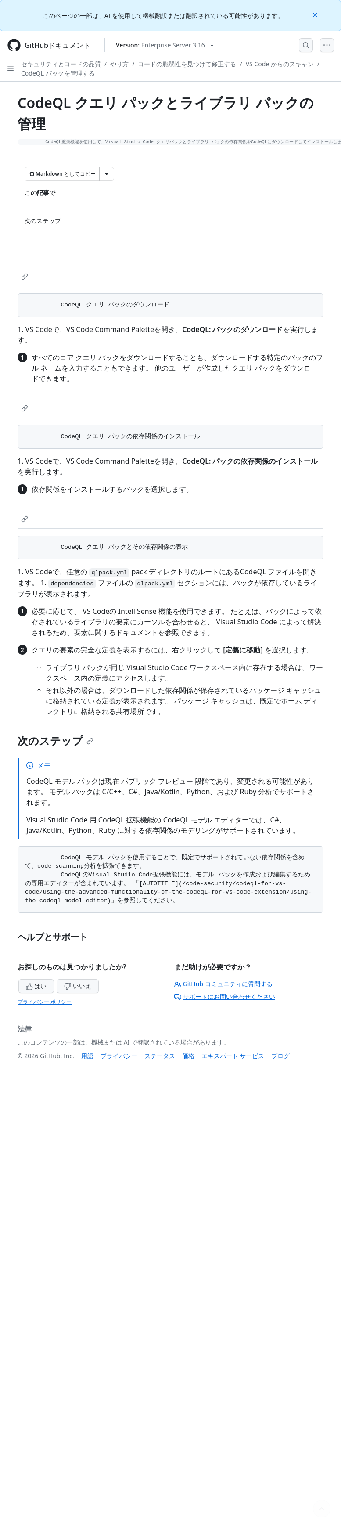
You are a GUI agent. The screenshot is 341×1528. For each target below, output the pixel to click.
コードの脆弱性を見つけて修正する (187, 64)
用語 (87, 1056)
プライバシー (119, 1056)
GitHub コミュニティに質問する (223, 984)
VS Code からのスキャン (280, 64)
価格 (188, 1056)
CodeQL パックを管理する (58, 73)
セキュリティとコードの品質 (61, 64)
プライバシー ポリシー (45, 1001)
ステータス (159, 1056)
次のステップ (55, 740)
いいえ (77, 986)
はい (36, 986)
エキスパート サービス (233, 1056)
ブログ (280, 1056)
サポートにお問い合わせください (224, 996)
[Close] (316, 14)
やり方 (119, 64)
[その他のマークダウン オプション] (106, 174)
